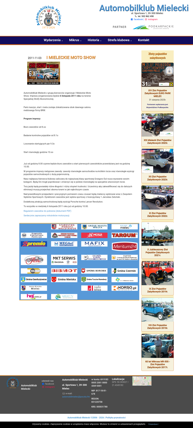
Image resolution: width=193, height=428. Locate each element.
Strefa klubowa (120, 40)
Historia (94, 40)
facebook (136, 19)
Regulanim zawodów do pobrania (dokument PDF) (47, 211)
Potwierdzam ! (153, 424)
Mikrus (75, 40)
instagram (151, 19)
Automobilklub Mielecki (144, 8)
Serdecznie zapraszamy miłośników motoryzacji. (47, 215)
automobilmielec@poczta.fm (76, 396)
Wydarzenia (53, 40)
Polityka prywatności (116, 417)
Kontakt (143, 40)
